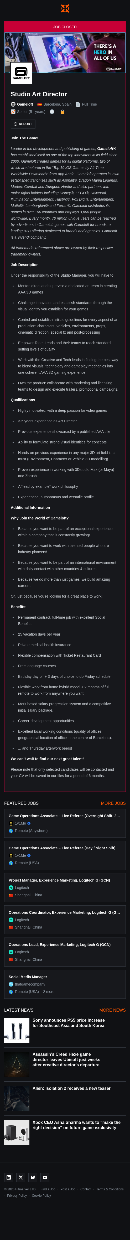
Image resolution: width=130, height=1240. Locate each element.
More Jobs (113, 803)
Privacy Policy (17, 1196)
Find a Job (48, 1189)
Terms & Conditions (110, 1189)
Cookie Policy (41, 1196)
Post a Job (67, 1189)
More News (113, 1010)
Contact (85, 1189)
